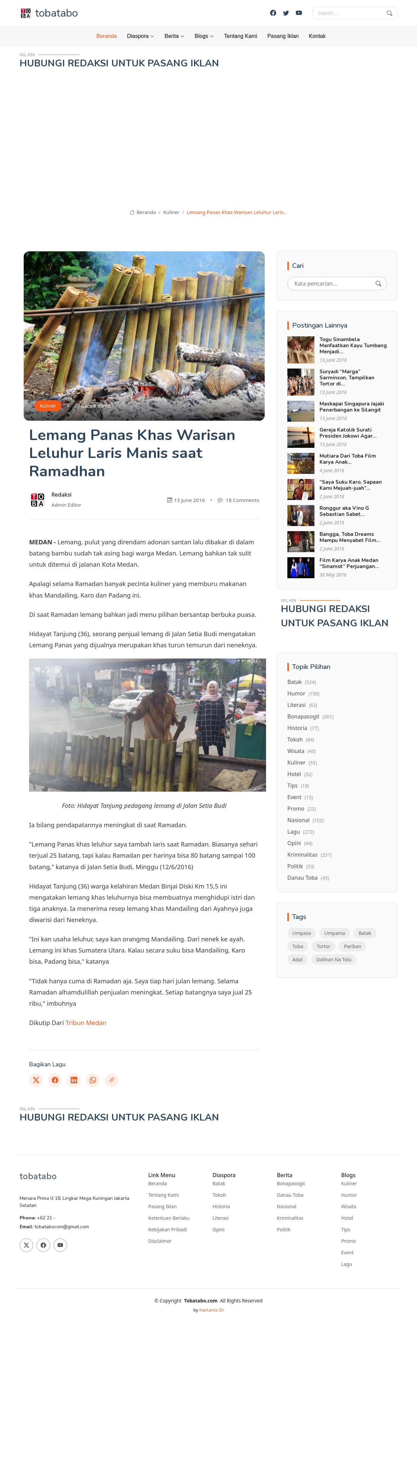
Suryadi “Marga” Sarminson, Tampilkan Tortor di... (347, 377)
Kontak (317, 36)
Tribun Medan (86, 1022)
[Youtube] (299, 13)
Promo (301, 808)
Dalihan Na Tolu (334, 959)
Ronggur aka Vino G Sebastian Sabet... (344, 511)
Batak (301, 682)
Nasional (305, 820)
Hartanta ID (211, 1310)
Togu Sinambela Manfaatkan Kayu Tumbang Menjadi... (353, 345)
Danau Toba (308, 877)
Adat (297, 959)
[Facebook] (273, 13)
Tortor (323, 946)
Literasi (302, 705)
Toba (297, 946)
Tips (298, 785)
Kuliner (171, 212)
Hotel (299, 774)
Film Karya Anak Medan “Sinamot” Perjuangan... (349, 563)
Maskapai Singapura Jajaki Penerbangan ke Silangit (352, 406)
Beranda (106, 36)
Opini (299, 843)
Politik (300, 866)
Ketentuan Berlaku (169, 1218)
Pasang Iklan (283, 36)
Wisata (301, 751)
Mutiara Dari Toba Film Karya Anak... (348, 459)
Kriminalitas (309, 854)
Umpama (335, 933)
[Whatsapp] (93, 1080)
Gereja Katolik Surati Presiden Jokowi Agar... (348, 432)
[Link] (111, 1080)
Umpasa (301, 933)
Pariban (352, 946)
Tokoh (300, 739)
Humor (303, 693)
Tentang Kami (240, 36)
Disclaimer (160, 1241)
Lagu (300, 831)
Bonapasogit (310, 716)
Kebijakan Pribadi (167, 1229)
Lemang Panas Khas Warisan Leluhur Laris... (237, 212)
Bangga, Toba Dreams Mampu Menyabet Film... (350, 537)
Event (300, 797)
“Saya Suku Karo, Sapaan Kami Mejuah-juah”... (351, 485)
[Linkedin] (74, 1080)
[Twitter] (286, 13)
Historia (303, 728)
